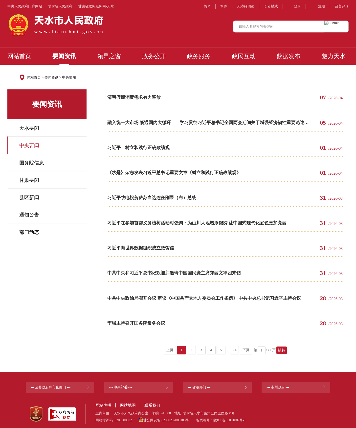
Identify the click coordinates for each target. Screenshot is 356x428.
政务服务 (199, 56)
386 (234, 347)
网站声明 (103, 402)
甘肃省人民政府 (60, 6)
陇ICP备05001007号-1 (229, 417)
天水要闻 (29, 128)
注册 (321, 6)
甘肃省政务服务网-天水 (96, 6)
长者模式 (271, 6)
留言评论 (342, 6)
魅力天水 (333, 56)
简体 (207, 6)
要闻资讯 (64, 56)
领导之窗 (109, 56)
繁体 (223, 6)
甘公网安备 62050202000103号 (164, 416)
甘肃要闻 (29, 180)
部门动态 (29, 232)
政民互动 (244, 56)
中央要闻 (69, 77)
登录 (297, 6)
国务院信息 (31, 162)
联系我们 (152, 402)
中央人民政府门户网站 (24, 6)
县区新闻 (29, 197)
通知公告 (29, 214)
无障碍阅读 (245, 6)
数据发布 (288, 56)
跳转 (281, 347)
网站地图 (128, 402)
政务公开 (154, 56)
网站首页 (19, 56)
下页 (246, 347)
